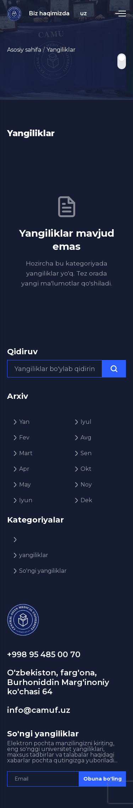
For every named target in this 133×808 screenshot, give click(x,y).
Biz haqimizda (49, 13)
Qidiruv (22, 351)
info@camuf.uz (38, 710)
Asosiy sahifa (24, 49)
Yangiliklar (61, 49)
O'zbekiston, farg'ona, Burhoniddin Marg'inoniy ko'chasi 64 (58, 682)
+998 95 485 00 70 (44, 654)
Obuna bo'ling (102, 779)
